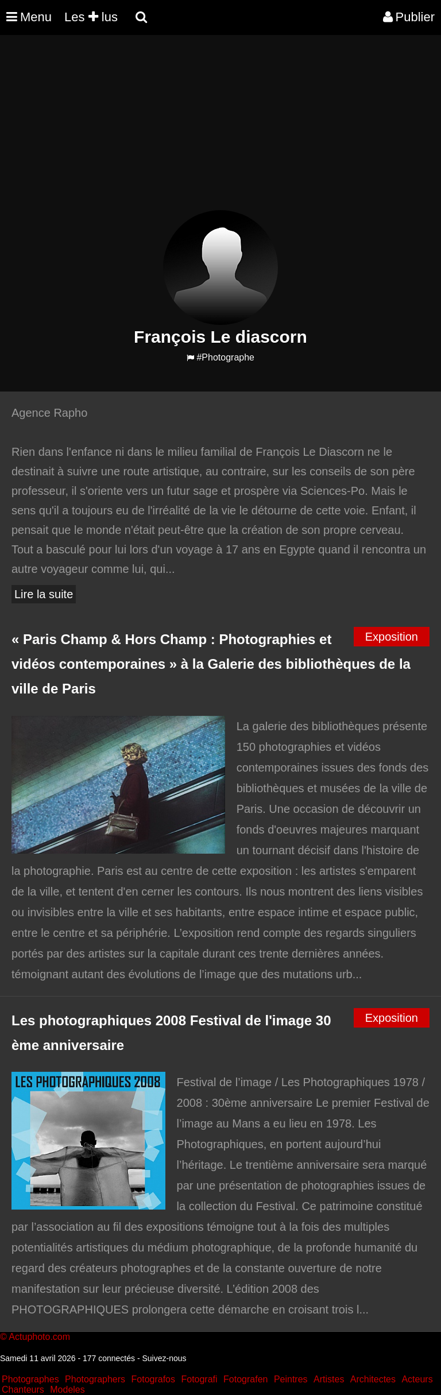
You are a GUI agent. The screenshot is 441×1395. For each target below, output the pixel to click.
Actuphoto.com (39, 1337)
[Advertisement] (209, 129)
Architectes (373, 1379)
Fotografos (153, 1379)
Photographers (95, 1379)
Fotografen (245, 1379)
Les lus (91, 17)
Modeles (67, 1389)
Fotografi (199, 1379)
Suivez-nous (164, 1358)
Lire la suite (43, 594)
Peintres (291, 1379)
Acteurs (416, 1379)
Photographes (30, 1379)
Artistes (329, 1379)
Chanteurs (23, 1389)
